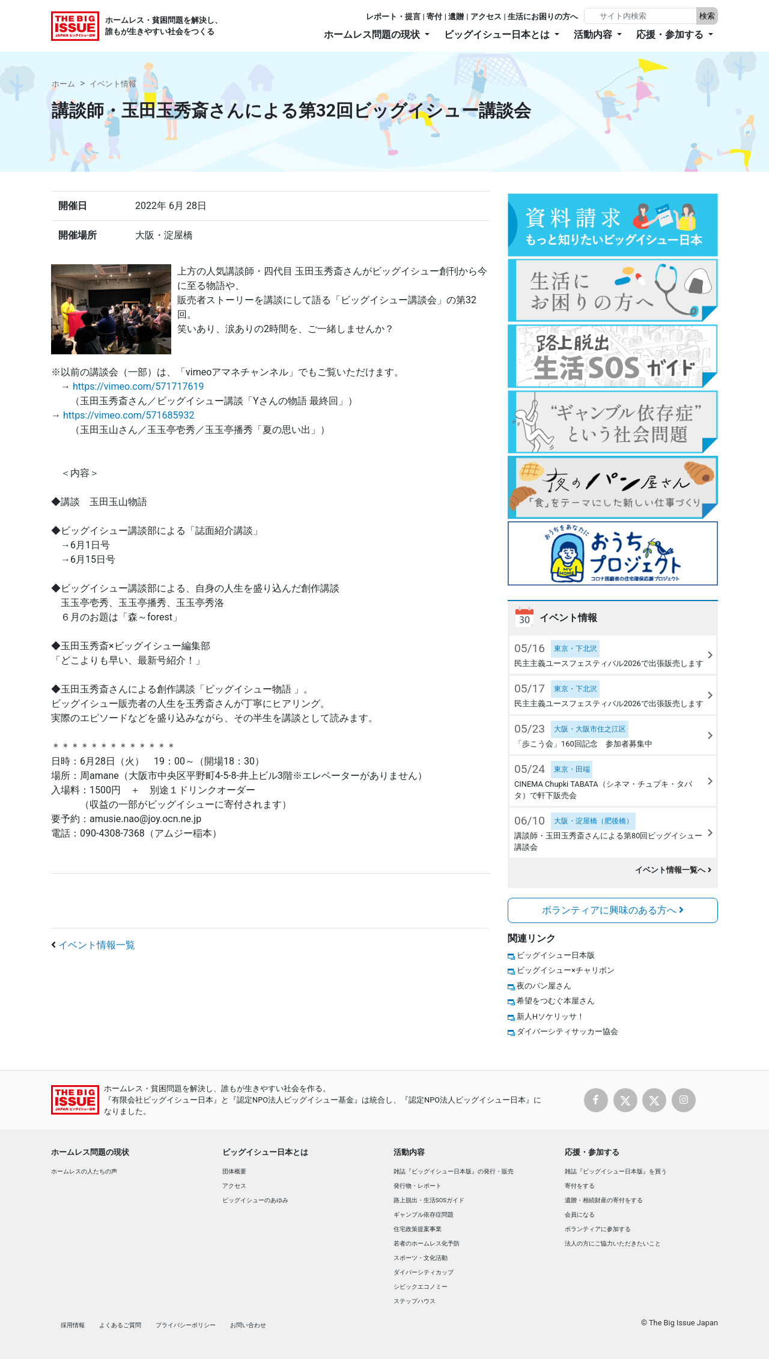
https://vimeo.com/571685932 (128, 415)
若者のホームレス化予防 (427, 1243)
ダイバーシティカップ (424, 1272)
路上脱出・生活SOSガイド (429, 1200)
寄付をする (580, 1185)
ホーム (63, 83)
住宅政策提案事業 (418, 1229)
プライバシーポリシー (186, 1325)
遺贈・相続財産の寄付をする (604, 1200)
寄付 (434, 16)
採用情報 (73, 1325)
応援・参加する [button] (671, 34)
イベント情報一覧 (96, 945)
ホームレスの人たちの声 (84, 1171)
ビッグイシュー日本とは (265, 1152)
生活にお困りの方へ (543, 16)
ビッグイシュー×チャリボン (566, 970)
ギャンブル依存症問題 (424, 1214)
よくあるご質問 (120, 1325)
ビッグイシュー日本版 (556, 955)
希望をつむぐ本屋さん (556, 1000)
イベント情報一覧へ (673, 869)
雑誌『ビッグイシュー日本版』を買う (616, 1171)
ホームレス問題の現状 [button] (373, 34)
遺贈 (456, 16)
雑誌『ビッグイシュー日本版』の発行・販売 (454, 1171)
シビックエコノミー (421, 1286)
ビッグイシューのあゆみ (255, 1200)
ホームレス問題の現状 (90, 1152)
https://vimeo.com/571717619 (138, 386)
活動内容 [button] (594, 34)
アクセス (486, 16)
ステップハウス (415, 1301)
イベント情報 (113, 83)
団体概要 (234, 1171)
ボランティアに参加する (598, 1229)
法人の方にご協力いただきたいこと (613, 1243)
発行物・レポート (418, 1185)
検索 (707, 15)
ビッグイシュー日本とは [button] (498, 34)
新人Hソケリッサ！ (551, 1016)
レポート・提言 (393, 16)
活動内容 (409, 1152)
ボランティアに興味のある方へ (613, 910)
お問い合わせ (248, 1325)
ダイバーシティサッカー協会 (567, 1031)
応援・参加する (592, 1152)
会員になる (580, 1214)
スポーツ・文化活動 (421, 1258)
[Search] (641, 16)
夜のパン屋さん (544, 985)
